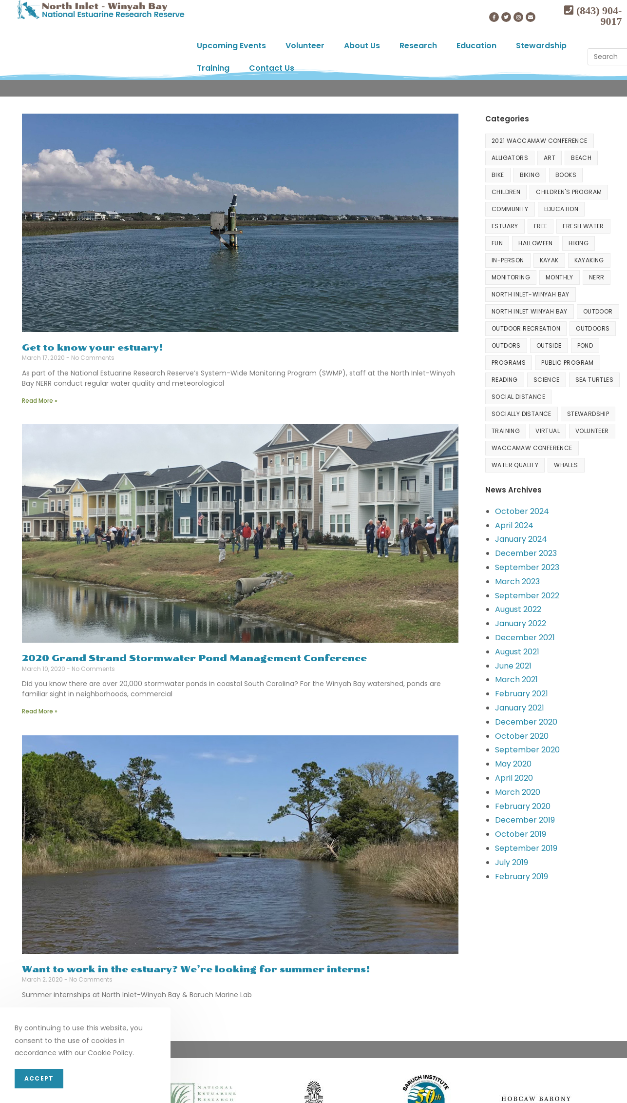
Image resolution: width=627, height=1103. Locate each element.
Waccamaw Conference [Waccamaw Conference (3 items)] (532, 448)
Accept (39, 1078)
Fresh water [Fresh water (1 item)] (583, 226)
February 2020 (523, 806)
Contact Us (271, 68)
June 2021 (513, 665)
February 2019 (521, 876)
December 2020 (526, 722)
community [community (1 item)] (510, 209)
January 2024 (521, 539)
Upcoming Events (231, 45)
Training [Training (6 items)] (506, 431)
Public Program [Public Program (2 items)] (567, 362)
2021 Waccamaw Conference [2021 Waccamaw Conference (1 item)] (540, 141)
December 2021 (525, 637)
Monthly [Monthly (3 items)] (559, 277)
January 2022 (520, 623)
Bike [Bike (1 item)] (498, 175)
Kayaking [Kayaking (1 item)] (589, 260)
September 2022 (527, 595)
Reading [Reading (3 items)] (505, 379)
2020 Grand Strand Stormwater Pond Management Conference (194, 658)
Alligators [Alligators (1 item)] (510, 158)
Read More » (39, 400)
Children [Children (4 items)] (506, 192)
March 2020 (517, 792)
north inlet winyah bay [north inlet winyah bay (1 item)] (530, 311)
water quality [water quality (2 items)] (515, 465)
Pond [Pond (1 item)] (585, 345)
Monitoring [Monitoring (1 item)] (511, 277)
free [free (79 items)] (541, 226)
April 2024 (514, 525)
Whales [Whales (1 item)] (566, 465)
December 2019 (525, 820)
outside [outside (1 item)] (549, 345)
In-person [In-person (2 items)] (508, 260)
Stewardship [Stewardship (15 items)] (588, 414)
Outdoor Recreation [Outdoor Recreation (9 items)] (526, 328)
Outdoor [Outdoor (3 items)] (598, 311)
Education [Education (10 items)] (561, 209)
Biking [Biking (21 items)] (530, 175)
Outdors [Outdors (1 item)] (506, 345)
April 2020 (514, 778)
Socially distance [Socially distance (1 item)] (521, 414)
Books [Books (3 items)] (565, 175)
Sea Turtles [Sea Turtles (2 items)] (594, 379)
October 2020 (522, 736)
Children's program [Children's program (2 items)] (569, 192)
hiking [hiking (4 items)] (579, 243)
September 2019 (526, 848)
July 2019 (511, 862)
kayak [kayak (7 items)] (549, 260)
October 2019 (520, 834)
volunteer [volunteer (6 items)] (592, 431)
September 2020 (527, 749)
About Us (362, 45)
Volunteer (304, 45)
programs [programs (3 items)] (509, 362)
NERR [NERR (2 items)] (597, 277)
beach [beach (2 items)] (581, 158)
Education (476, 45)
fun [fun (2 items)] (497, 243)
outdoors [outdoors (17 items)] (592, 328)
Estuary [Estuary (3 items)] (505, 226)
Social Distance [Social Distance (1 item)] (518, 397)
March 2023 (517, 581)
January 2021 (519, 707)
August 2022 (518, 609)
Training (213, 68)
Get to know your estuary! (92, 347)
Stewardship (541, 45)
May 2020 (513, 763)
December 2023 (526, 553)
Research (418, 45)
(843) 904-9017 (597, 15)
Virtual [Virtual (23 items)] (547, 431)
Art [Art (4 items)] (549, 158)
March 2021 (516, 679)
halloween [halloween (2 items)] (535, 243)
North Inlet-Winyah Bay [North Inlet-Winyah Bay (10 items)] (531, 294)
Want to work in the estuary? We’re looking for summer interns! (196, 969)
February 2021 (521, 693)
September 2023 (527, 567)
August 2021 (517, 651)
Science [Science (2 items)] (546, 379)
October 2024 (522, 511)
